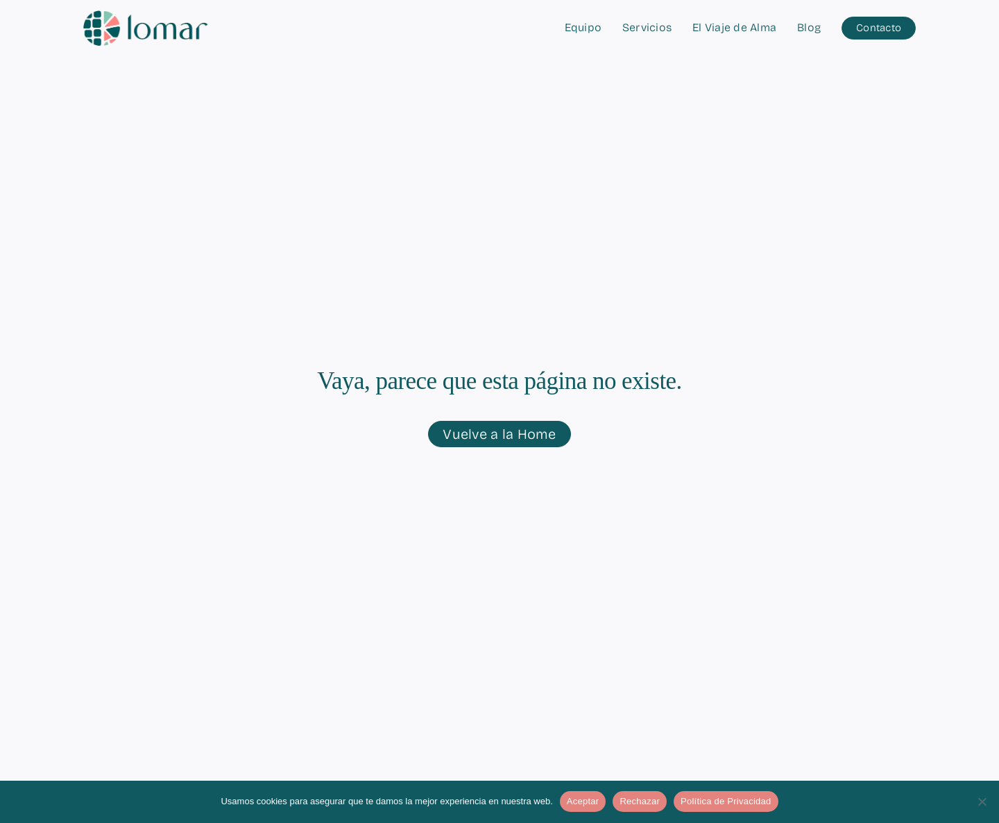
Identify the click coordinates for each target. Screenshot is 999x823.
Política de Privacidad (726, 801)
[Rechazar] (982, 801)
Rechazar (640, 801)
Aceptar (583, 801)
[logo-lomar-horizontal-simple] (145, 16)
